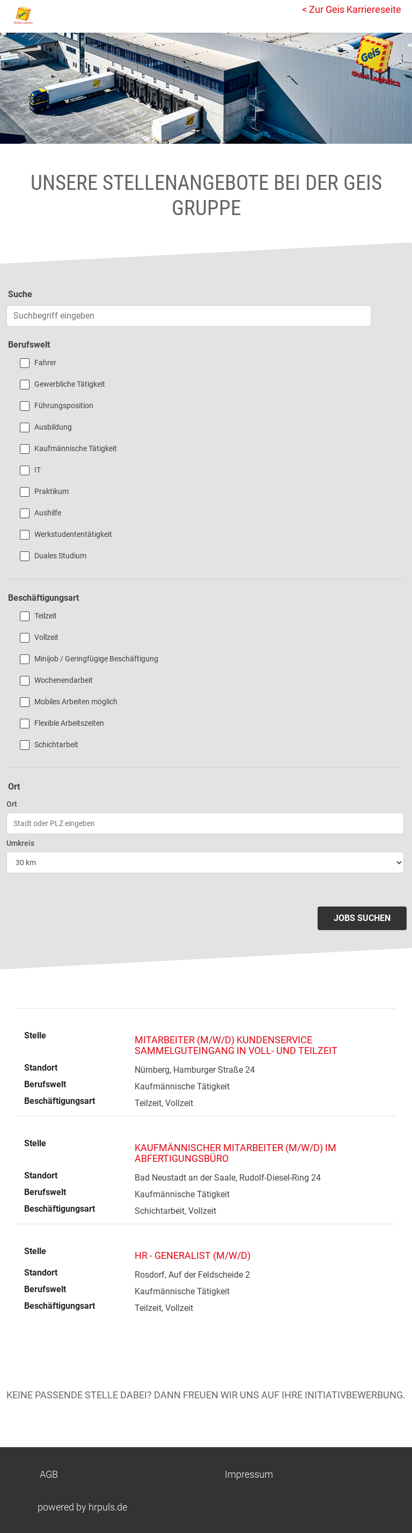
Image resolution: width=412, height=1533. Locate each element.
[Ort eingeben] (205, 823)
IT (37, 470)
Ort (11, 804)
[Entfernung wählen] (205, 862)
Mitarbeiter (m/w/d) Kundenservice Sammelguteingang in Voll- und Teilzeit (236, 1045)
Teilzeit (45, 615)
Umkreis (20, 843)
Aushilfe (47, 512)
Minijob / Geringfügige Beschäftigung (96, 658)
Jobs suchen (362, 918)
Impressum (249, 1474)
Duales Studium (60, 555)
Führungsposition (63, 405)
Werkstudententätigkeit (73, 534)
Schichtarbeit (56, 744)
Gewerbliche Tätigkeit (69, 384)
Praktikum (51, 491)
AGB (49, 1474)
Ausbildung (53, 427)
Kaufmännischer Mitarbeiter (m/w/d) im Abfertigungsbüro (235, 1153)
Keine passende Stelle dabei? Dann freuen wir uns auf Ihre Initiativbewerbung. (206, 1395)
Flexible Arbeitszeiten (69, 723)
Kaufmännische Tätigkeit (75, 448)
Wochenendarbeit (63, 680)
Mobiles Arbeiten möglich (75, 701)
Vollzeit (46, 637)
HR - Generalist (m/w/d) (193, 1255)
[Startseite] (56, 15)
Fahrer (45, 362)
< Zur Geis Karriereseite (351, 9)
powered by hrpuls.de (82, 1507)
